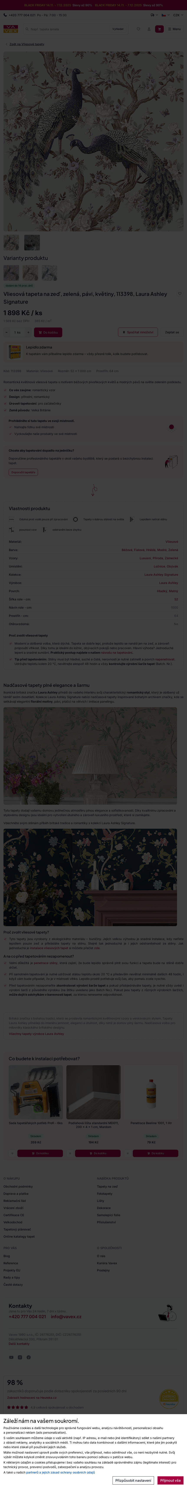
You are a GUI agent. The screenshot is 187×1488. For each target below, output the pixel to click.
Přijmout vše (170, 1480)
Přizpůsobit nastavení (133, 1480)
